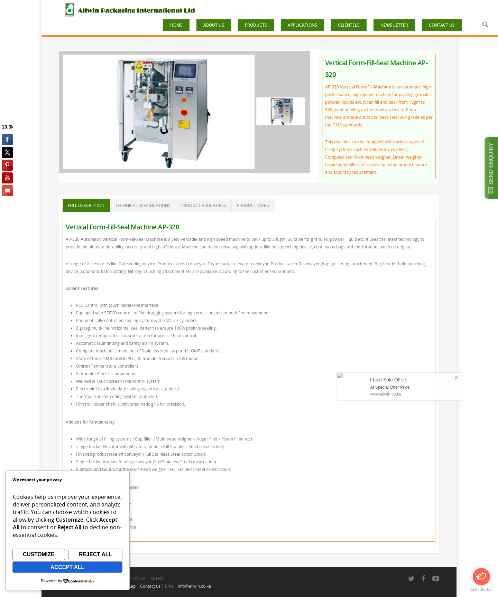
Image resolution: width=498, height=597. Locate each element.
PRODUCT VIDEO (253, 205)
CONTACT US (442, 25)
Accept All (67, 567)
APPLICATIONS (302, 25)
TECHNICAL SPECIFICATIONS (142, 205)
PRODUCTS (256, 25)
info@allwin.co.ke (194, 586)
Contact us (150, 586)
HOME (176, 25)
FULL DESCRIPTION (86, 205)
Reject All (95, 554)
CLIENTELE (349, 25)
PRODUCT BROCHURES (203, 205)
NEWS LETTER (394, 25)
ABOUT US (213, 25)
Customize (39, 554)
